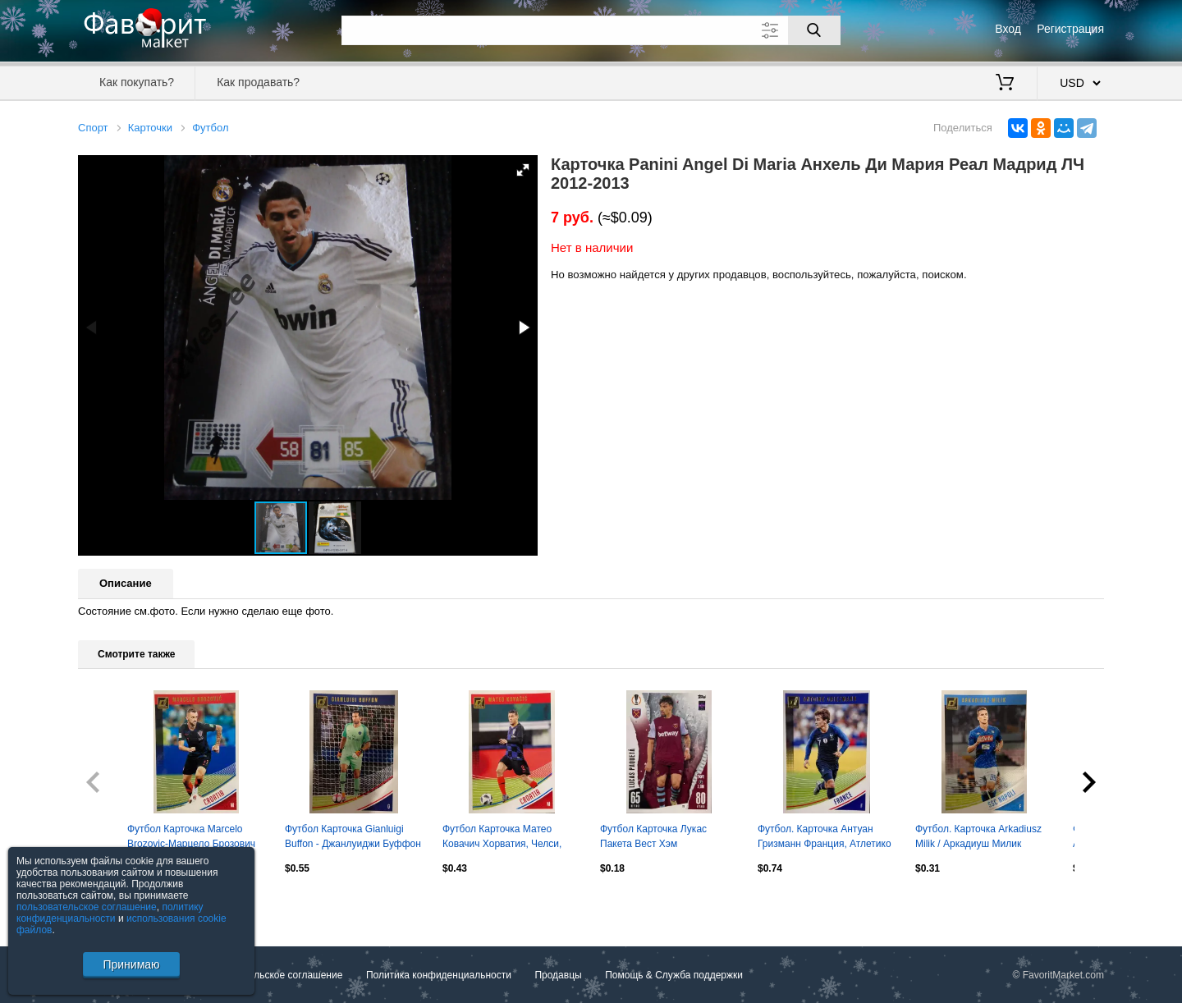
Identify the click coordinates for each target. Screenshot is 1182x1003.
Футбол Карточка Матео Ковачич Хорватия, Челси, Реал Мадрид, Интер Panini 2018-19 (505, 838)
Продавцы (557, 975)
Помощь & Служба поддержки (674, 975)
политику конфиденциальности (110, 912)
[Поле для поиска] (591, 30)
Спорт (93, 127)
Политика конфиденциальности (438, 975)
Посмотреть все (114, 903)
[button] (523, 170)
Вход (1008, 28)
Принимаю (131, 964)
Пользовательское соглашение (272, 975)
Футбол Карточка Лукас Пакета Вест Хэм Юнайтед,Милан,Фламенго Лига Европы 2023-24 (661, 838)
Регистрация (1070, 28)
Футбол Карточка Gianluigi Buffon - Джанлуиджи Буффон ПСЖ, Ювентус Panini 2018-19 (353, 838)
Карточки (150, 127)
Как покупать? (136, 82)
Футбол (210, 127)
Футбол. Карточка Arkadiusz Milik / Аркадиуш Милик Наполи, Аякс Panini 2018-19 (980, 838)
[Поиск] (814, 30)
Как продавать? (258, 82)
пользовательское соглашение (86, 907)
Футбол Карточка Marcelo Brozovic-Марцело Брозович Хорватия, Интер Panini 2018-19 (194, 838)
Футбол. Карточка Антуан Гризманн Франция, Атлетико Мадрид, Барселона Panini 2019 (824, 838)
